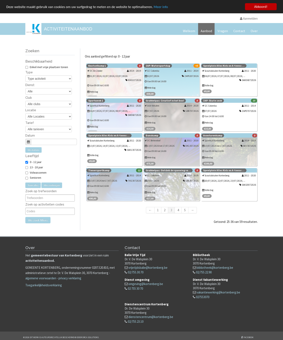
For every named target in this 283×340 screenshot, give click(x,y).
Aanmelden (249, 18)
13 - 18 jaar (36, 167)
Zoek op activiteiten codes (44, 204)
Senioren (35, 178)
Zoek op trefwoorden (41, 191)
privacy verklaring (70, 278)
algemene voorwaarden (40, 278)
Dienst (29, 84)
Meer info (161, 6)
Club (28, 97)
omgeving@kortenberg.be (145, 284)
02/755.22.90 (204, 272)
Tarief (29, 122)
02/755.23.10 (135, 321)
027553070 (202, 297)
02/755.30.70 (135, 272)
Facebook (248, 337)
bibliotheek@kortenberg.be (215, 267)
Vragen (223, 31)
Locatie (30, 110)
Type (29, 72)
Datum (30, 135)
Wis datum (33, 149)
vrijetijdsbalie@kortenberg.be (147, 267)
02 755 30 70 (135, 288)
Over (254, 31)
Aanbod (206, 31)
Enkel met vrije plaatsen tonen (46, 67)
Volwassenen (38, 172)
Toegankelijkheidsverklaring (43, 285)
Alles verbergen (52, 184)
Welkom (189, 31)
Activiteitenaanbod (68, 28)
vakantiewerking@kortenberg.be (218, 292)
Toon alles (33, 184)
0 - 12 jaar (36, 162)
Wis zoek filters (38, 220)
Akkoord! (261, 6)
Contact (239, 31)
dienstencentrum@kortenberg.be (150, 317)
